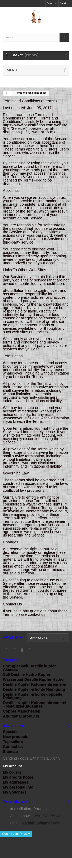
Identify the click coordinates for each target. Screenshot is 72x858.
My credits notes (18, 777)
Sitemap (10, 751)
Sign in (63, 3)
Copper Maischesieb (21, 711)
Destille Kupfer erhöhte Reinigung (34, 689)
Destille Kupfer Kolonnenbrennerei (34, 684)
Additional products (21, 716)
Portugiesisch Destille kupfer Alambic (29, 668)
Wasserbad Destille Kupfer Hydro (33, 679)
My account (12, 766)
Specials (10, 732)
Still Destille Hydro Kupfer (26, 674)
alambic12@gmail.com (41, 823)
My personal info (18, 787)
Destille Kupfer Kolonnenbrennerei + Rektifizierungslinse (34, 704)
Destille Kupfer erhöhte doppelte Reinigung (32, 696)
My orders (12, 772)
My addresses (15, 782)
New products (15, 736)
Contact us (51, 3)
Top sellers (13, 741)
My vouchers (14, 792)
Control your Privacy (16, 833)
